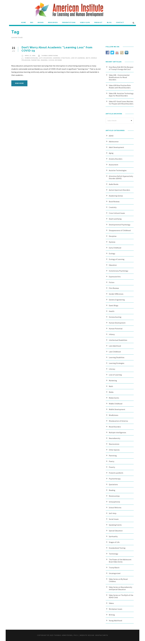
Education (113, 265)
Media (111, 392)
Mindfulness (113, 415)
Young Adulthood (115, 620)
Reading (44, 60)
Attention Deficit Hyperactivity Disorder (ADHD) (121, 177)
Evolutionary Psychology (118, 271)
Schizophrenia (114, 502)
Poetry (111, 461)
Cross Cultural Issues (117, 213)
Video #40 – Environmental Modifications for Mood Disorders (119, 77)
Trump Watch (114, 567)
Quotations (113, 484)
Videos (111, 603)
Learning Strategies (61, 58)
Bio (31, 22)
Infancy (112, 334)
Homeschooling (31, 58)
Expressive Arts (115, 276)
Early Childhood (115, 248)
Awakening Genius (116, 196)
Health (111, 311)
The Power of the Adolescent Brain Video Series (120, 560)
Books (41, 22)
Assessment (113, 164)
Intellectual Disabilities (118, 340)
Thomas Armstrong (49, 55)
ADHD (111, 136)
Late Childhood (45, 58)
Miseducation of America (118, 421)
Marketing (113, 380)
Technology (113, 554)
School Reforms (55, 60)
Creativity (112, 207)
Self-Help (112, 513)
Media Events (114, 398)
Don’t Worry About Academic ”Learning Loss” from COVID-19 (57, 49)
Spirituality (113, 536)
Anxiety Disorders (115, 159)
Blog (109, 22)
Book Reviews (114, 201)
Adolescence (113, 141)
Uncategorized (114, 573)
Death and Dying (115, 219)
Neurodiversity (114, 438)
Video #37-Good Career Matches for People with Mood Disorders (121, 102)
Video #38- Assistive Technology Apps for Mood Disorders (121, 94)
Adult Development (116, 147)
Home (23, 22)
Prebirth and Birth (116, 473)
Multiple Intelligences (117, 432)
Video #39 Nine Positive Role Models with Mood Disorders (120, 86)
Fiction (111, 282)
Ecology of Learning (116, 259)
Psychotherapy (115, 479)
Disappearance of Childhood (120, 230)
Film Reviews (114, 288)
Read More (19, 83)
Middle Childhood (115, 403)
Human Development (117, 323)
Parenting (35, 60)
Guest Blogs (113, 305)
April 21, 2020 (30, 55)
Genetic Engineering (117, 300)
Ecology (112, 253)
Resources (53, 22)
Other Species (114, 450)
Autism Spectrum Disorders (119, 190)
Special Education (116, 530)
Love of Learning (78, 58)
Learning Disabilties (116, 357)
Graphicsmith (101, 635)
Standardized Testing (117, 548)
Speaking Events (115, 525)
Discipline (112, 236)
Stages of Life (114, 542)
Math (88, 58)
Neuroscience (114, 444)
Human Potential (115, 328)
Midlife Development (117, 409)
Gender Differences (116, 294)
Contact (120, 22)
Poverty (112, 467)
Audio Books (113, 184)
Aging (111, 153)
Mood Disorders (115, 427)
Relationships (114, 496)
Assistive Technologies (118, 170)
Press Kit (98, 22)
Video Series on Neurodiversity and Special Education (120, 588)
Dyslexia (112, 242)
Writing (112, 615)
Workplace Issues (115, 609)
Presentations (68, 22)
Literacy (112, 369)
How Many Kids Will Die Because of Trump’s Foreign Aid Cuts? (121, 68)
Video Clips (85, 22)
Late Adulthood (115, 346)
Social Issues (114, 519)
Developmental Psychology (119, 224)
